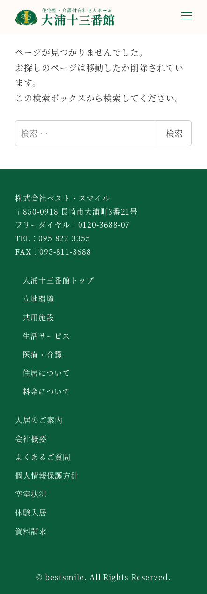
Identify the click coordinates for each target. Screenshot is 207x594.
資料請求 (31, 531)
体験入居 (31, 512)
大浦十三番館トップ (58, 280)
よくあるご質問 (42, 456)
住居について (46, 372)
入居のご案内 (38, 420)
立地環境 (38, 298)
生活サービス (46, 335)
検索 (174, 133)
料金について (46, 391)
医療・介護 (42, 354)
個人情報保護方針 (46, 475)
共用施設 (38, 317)
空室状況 (31, 493)
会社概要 (31, 438)
